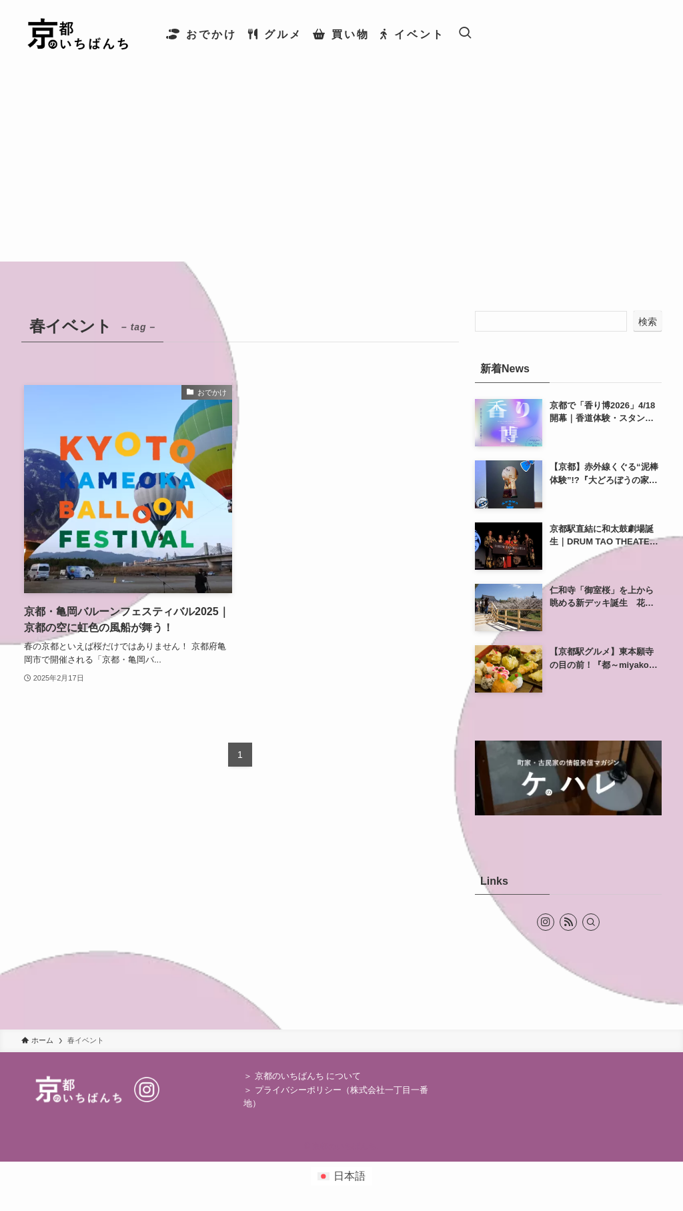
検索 (647, 321)
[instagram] (545, 922)
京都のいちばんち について (308, 1076)
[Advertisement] (341, 168)
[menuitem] (341, 1176)
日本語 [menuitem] (349, 1176)
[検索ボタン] (465, 34)
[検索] (591, 922)
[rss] (568, 922)
